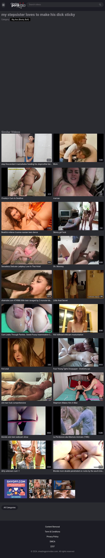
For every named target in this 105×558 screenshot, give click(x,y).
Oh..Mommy (58, 266)
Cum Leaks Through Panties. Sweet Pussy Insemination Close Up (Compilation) (26, 335)
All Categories (10, 507)
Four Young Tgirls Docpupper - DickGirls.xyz (71, 369)
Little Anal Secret (60, 300)
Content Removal (52, 527)
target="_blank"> (26, 148)
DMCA (52, 541)
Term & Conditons (52, 532)
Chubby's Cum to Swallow (12, 198)
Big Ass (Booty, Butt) (20, 19)
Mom (55, 164)
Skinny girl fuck (59, 232)
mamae (56, 198)
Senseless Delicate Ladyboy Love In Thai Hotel (21, 266)
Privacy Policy (52, 536)
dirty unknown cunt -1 (10, 471)
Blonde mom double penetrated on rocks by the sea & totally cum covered (78, 471)
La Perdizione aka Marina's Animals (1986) (71, 437)
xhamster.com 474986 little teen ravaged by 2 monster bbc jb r (26, 300)
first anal (5, 369)
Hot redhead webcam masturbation (68, 335)
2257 (52, 546)
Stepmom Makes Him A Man (65, 403)
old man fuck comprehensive (13, 403)
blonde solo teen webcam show (14, 437)
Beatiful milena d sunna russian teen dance (19, 232)
